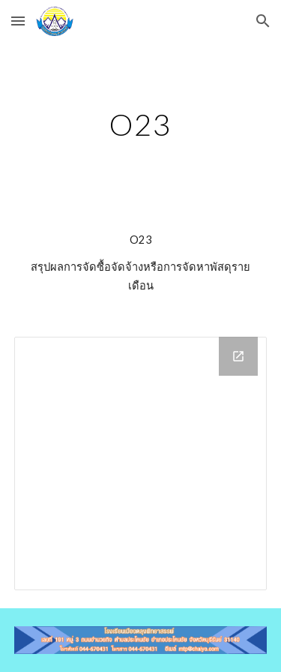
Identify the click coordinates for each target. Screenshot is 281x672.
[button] (18, 20)
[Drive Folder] (141, 463)
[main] (141, 124)
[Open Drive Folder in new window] (238, 356)
